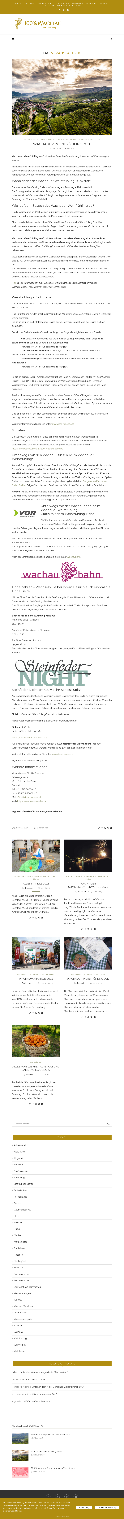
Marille (17, 1236)
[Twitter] (60, 10)
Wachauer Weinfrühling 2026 (62, 144)
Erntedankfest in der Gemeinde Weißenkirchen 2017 (58, 1388)
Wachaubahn (73, 557)
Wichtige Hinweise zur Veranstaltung (29, 737)
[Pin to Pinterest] (108, 828)
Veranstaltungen (22, 1294)
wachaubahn (20, 1313)
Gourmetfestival (22, 1211)
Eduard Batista (19, 1373)
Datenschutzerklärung (69, 6)
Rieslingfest (20, 1262)
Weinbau (18, 1333)
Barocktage (20, 1178)
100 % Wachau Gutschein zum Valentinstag (55, 1469)
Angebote (19, 1165)
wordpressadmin (67, 148)
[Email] (68, 10)
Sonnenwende (21, 1275)
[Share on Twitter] (105, 828)
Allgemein (19, 1159)
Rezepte (18, 1256)
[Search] (110, 39)
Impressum (48, 6)
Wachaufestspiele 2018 (33, 1380)
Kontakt (19, 3)
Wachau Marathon (23, 1307)
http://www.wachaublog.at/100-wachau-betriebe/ (38, 449)
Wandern (18, 1326)
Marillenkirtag (21, 1243)
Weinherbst (20, 1346)
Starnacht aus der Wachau (27, 1288)
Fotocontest (20, 1198)
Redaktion (29, 889)
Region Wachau (61, 3)
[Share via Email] (111, 828)
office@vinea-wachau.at (29, 797)
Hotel (17, 1217)
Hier (14, 283)
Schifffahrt (19, 1268)
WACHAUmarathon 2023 (36, 979)
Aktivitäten (19, 1153)
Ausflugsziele (21, 1172)
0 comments (41, 828)
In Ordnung (84, 1507)
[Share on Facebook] (102, 828)
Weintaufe (19, 1352)
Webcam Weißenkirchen (38, 3)
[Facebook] (55, 10)
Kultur (17, 1230)
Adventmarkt (20, 1146)
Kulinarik (18, 1223)
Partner (103, 3)
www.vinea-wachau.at (62, 424)
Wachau (18, 1301)
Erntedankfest (21, 1191)
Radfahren (19, 1249)
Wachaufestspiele (23, 1320)
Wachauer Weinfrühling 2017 (88, 979)
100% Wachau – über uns (84, 3)
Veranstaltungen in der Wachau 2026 (52, 1435)
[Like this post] (99, 828)
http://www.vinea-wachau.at (32, 801)
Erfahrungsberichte (23, 1185)
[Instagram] (63, 10)
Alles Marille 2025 (36, 884)
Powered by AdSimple (61, 1516)
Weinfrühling (20, 1339)
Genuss (18, 1204)
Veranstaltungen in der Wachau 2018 (49, 1373)
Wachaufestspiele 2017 (45, 1395)
